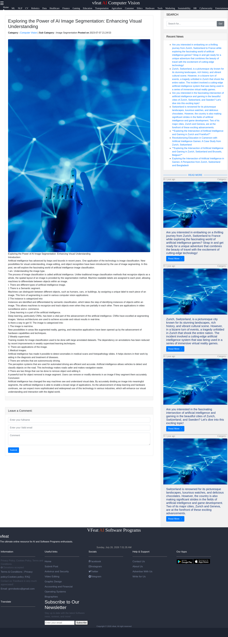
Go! (220, 23)
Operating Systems (55, 591)
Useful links (51, 551)
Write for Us (139, 576)
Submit (13, 450)
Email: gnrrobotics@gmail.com (18, 588)
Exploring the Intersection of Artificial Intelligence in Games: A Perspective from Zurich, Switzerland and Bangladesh (198, 162)
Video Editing (52, 576)
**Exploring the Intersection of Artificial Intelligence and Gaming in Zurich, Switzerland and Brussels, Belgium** (197, 151)
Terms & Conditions (12, 571)
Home (48, 561)
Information (7, 551)
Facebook (95, 561)
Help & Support (141, 551)
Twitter (93, 571)
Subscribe (81, 622)
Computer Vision (28, 32)
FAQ (27, 576)
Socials (93, 551)
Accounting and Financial (59, 586)
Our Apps (181, 551)
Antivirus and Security (57, 571)
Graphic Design (53, 581)
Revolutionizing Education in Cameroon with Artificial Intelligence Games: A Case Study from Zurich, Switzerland (196, 141)
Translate (6, 601)
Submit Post (51, 566)
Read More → (175, 258)
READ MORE (195, 175)
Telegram (95, 576)
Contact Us (139, 561)
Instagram (95, 566)
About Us (138, 566)
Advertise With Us (142, 571)
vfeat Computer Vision (116, 2)
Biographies (51, 596)
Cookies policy (16, 576)
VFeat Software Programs (114, 530)
